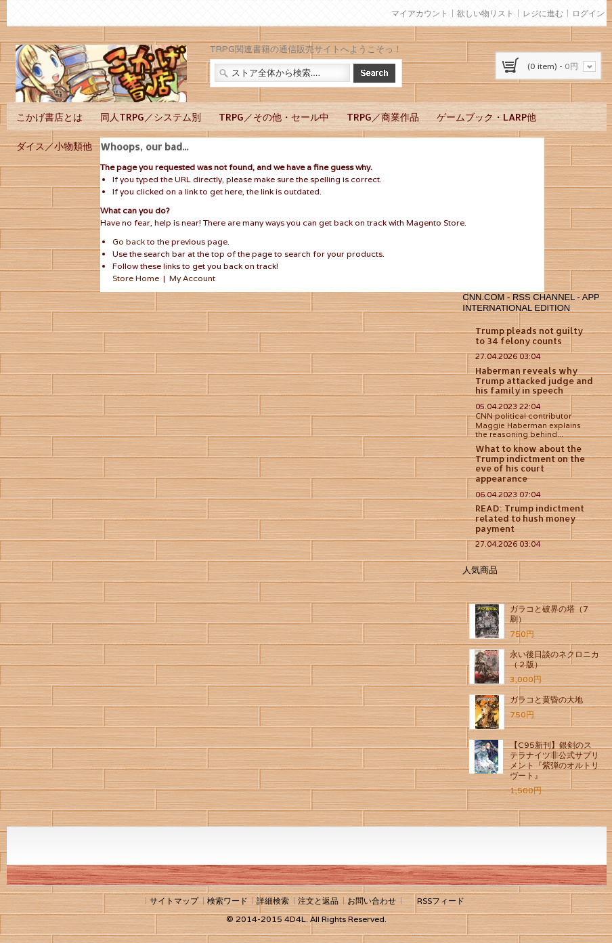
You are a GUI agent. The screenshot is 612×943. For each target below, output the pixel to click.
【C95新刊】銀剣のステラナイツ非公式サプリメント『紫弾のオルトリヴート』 (554, 760)
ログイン (588, 13)
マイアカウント (419, 13)
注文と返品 (318, 901)
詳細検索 (273, 901)
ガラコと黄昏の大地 (546, 699)
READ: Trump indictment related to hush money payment (529, 518)
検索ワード (227, 901)
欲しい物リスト (485, 13)
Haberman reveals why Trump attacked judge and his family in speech (534, 380)
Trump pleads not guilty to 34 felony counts (529, 335)
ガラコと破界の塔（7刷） (549, 614)
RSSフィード (440, 901)
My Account (192, 278)
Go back (128, 241)
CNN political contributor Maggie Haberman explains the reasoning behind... (528, 425)
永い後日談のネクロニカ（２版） (554, 659)
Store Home (135, 278)
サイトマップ (174, 901)
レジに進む (543, 13)
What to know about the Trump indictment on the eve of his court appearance (530, 463)
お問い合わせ (371, 901)
